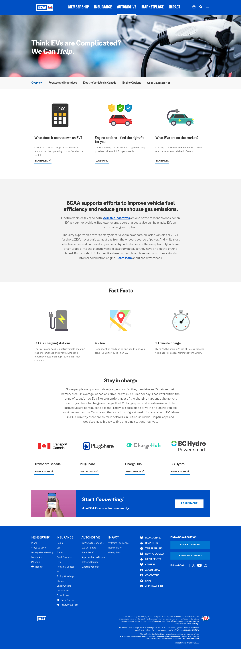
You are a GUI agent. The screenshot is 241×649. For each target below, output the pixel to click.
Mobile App (37, 557)
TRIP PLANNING (151, 548)
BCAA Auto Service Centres (93, 543)
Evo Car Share (88, 548)
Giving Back (114, 553)
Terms (176, 643)
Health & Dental (65, 567)
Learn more (124, 258)
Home (60, 543)
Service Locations (190, 545)
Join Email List (151, 586)
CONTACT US (149, 575)
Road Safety (115, 548)
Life (59, 562)
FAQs (145, 580)
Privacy (183, 643)
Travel (60, 553)
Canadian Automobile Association (132, 636)
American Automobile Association (173, 636)
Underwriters (64, 586)
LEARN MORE (189, 503)
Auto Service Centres (190, 556)
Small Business (64, 557)
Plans (34, 543)
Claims (60, 581)
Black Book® (87, 553)
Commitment (64, 595)
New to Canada (152, 553)
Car (58, 548)
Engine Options (131, 83)
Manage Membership (42, 553)
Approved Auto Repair (93, 557)
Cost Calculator (157, 83)
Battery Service (90, 562)
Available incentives (116, 218)
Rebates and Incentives (63, 83)
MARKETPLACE (152, 7)
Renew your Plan (67, 605)
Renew (37, 567)
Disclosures (63, 591)
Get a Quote (65, 600)
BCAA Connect (151, 537)
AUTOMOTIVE (126, 7)
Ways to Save (38, 548)
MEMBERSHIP (78, 7)
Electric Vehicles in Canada (99, 83)
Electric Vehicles (90, 567)
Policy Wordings (65, 576)
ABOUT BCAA (150, 570)
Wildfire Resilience (118, 543)
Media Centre (150, 559)
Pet (59, 572)
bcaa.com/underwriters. (189, 630)
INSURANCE (103, 7)
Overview (36, 83)
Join (35, 562)
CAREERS (147, 564)
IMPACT (174, 7)
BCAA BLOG (149, 543)
